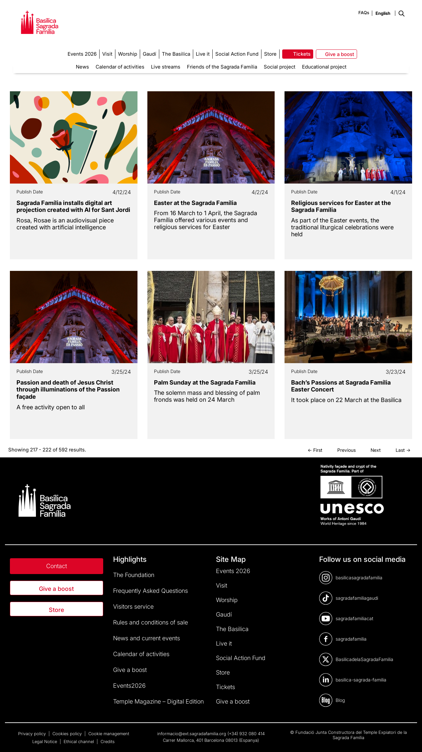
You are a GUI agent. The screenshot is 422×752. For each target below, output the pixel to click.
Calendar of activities (120, 67)
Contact (56, 566)
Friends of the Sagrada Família (222, 67)
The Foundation (133, 574)
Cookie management (108, 733)
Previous (346, 450)
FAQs (363, 12)
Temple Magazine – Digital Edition (158, 701)
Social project (279, 67)
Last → (403, 450)
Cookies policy (67, 733)
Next (376, 450)
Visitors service (133, 606)
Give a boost (56, 588)
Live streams (165, 67)
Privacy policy (32, 733)
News (82, 67)
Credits (108, 741)
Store (56, 609)
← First (315, 450)
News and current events (146, 638)
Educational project (324, 67)
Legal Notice (45, 741)
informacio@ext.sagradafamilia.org (191, 733)
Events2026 (129, 685)
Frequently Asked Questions (150, 590)
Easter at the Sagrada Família (195, 202)
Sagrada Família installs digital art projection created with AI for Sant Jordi (73, 206)
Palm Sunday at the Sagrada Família (205, 382)
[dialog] (409, 739)
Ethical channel (79, 741)
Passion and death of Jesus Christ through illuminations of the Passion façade (68, 389)
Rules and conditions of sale (150, 622)
